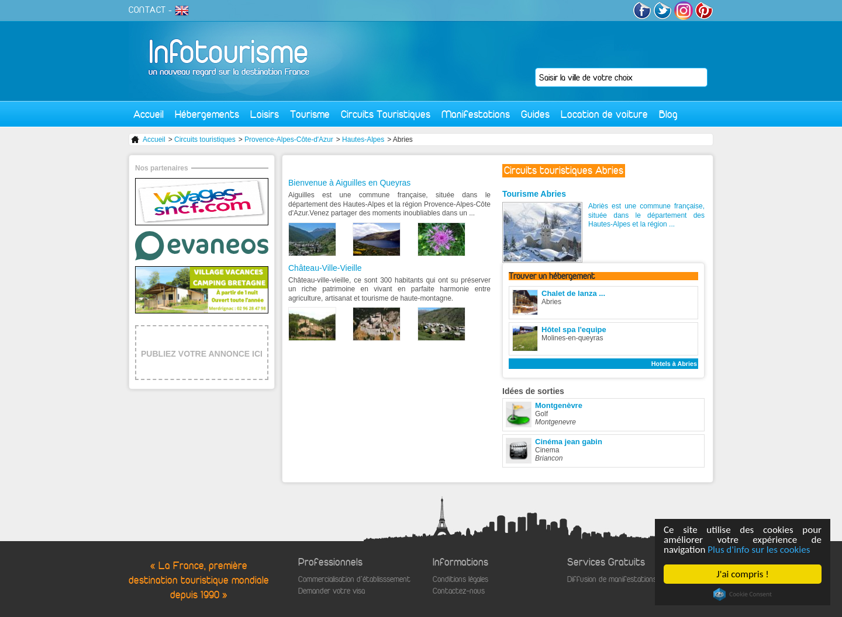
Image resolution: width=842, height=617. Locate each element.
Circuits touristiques (205, 139)
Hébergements (207, 114)
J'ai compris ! (742, 574)
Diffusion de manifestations (612, 579)
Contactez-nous (459, 591)
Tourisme (310, 114)
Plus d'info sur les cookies (759, 549)
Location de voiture (604, 114)
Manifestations (475, 114)
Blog (668, 114)
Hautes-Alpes (363, 139)
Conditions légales (460, 579)
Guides (535, 114)
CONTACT (147, 10)
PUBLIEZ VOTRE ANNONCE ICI (202, 353)
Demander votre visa (331, 591)
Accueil (148, 114)
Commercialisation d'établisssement (354, 579)
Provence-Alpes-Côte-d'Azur (288, 139)
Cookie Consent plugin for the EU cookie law (742, 594)
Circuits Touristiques (385, 114)
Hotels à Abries (674, 363)
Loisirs (264, 114)
